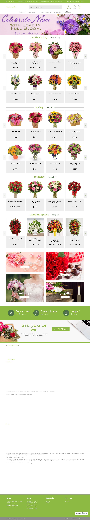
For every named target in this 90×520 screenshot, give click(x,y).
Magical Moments (35, 163)
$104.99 (54, 137)
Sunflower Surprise (75, 93)
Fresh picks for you (34, 330)
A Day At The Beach (15, 93)
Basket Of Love (15, 131)
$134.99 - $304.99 (74, 245)
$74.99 (75, 68)
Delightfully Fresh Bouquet (35, 62)
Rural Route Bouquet (54, 93)
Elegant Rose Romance (15, 201)
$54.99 (55, 99)
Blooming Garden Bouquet (15, 62)
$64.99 (15, 99)
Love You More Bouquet (35, 201)
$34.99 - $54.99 (35, 68)
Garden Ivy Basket (55, 62)
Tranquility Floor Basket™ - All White (35, 239)
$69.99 (55, 169)
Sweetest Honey (15, 163)
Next (85, 56)
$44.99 (15, 137)
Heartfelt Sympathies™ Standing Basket (55, 240)
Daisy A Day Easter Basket (74, 132)
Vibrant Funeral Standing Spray (75, 239)
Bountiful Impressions (55, 131)
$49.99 (15, 68)
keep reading (11, 359)
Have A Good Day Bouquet (74, 164)
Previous (4, 56)
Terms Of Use (67, 518)
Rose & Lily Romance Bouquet (54, 201)
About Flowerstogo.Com (12, 345)
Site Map (81, 518)
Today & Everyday (55, 163)
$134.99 (15, 245)
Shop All (53, 38)
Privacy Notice (75, 518)
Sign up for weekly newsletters (61, 329)
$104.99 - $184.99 (55, 245)
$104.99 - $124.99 (35, 245)
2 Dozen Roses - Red (74, 201)
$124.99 (74, 207)
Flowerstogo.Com (11, 7)
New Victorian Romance (35, 94)
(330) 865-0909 (11, 1)
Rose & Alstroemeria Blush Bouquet (74, 62)
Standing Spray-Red (15, 239)
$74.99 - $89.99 (15, 207)
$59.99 (75, 169)
